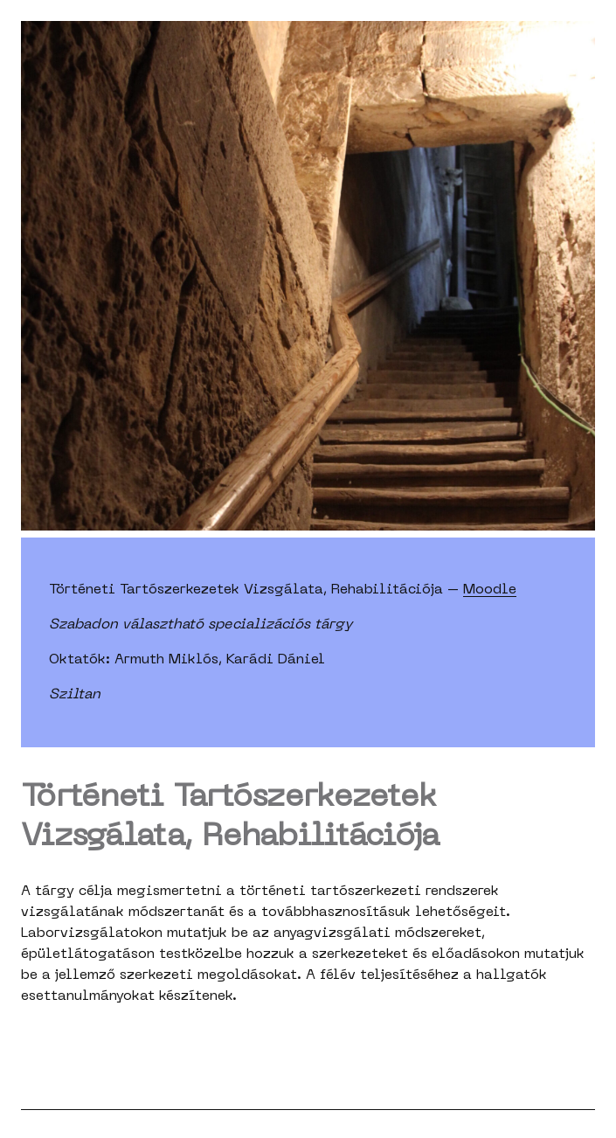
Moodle (489, 590)
